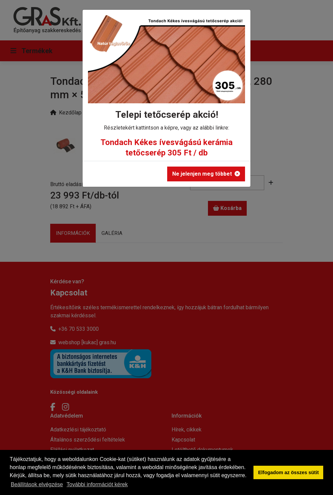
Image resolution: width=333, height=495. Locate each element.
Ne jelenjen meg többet (206, 174)
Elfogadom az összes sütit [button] (288, 472)
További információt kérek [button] (97, 484)
